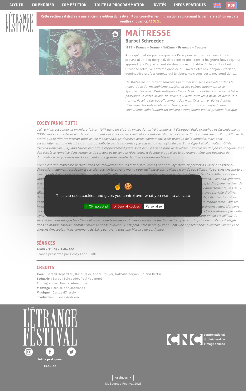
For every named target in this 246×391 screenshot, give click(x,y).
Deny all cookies (127, 206)
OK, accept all (97, 206)
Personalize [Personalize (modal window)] (154, 206)
